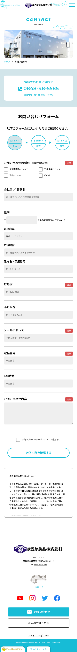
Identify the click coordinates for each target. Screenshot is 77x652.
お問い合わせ (38, 612)
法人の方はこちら (38, 623)
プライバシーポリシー (38, 635)
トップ (7, 61)
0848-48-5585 (40, 564)
